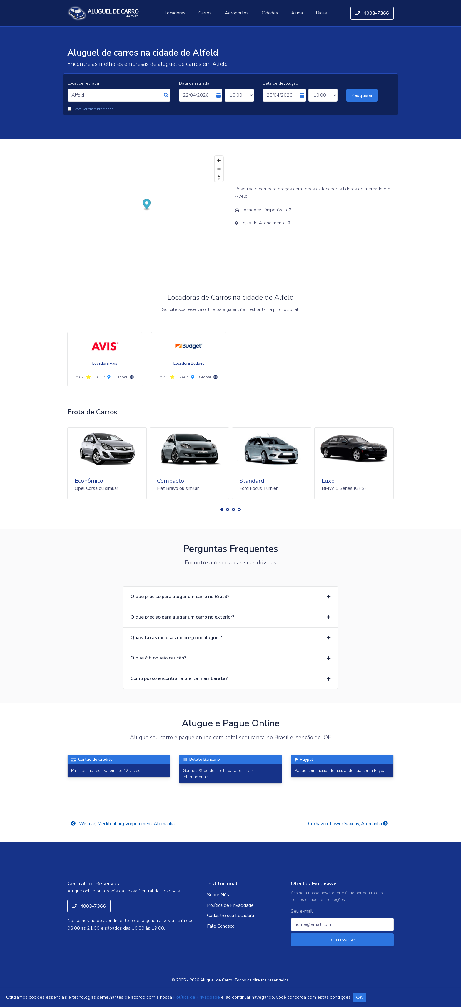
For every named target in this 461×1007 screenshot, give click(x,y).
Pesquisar (362, 95)
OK (359, 997)
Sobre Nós (218, 895)
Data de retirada (194, 83)
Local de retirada (83, 83)
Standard (251, 481)
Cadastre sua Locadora (230, 915)
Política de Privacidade (230, 905)
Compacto (170, 481)
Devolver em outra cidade (93, 109)
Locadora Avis (104, 363)
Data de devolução (280, 83)
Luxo (328, 481)
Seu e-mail (302, 911)
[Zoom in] (219, 160)
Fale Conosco (221, 926)
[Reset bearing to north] (219, 177)
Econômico (89, 481)
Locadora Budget (188, 363)
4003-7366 (372, 13)
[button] (222, 509)
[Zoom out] (219, 169)
